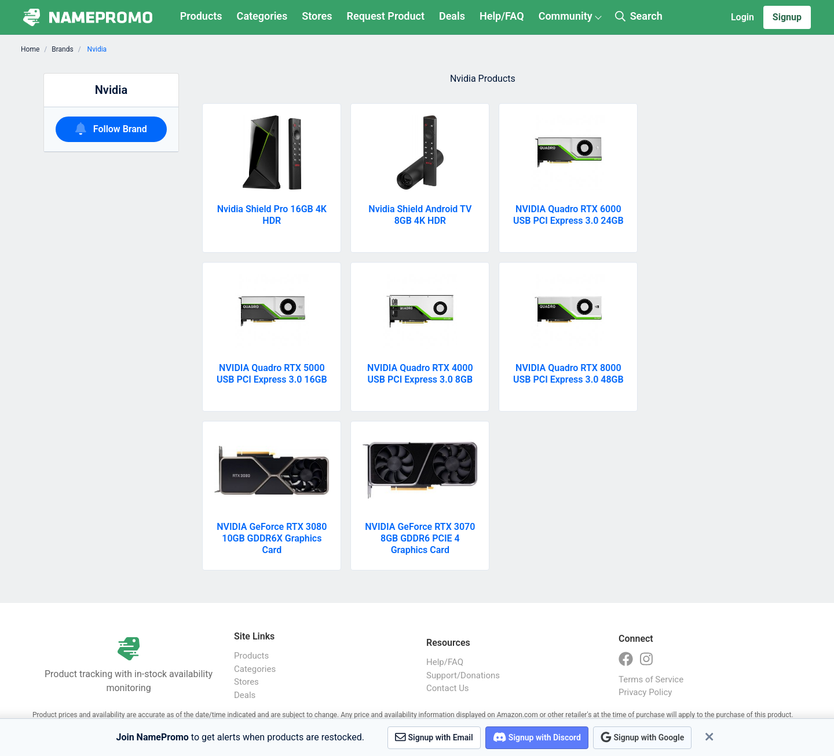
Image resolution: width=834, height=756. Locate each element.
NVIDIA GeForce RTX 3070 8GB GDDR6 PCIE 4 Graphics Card (420, 538)
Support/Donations (463, 675)
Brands (62, 49)
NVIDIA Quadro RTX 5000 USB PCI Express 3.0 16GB (272, 373)
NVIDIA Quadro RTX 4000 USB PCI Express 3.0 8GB (420, 373)
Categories (262, 16)
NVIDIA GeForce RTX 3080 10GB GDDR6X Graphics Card (272, 538)
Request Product (386, 16)
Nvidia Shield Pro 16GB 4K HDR (272, 214)
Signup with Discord (537, 737)
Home (30, 49)
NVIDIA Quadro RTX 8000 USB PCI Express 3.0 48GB (568, 373)
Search (639, 16)
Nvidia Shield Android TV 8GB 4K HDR (419, 214)
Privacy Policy (645, 692)
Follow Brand (111, 128)
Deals (452, 16)
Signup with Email (434, 737)
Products (201, 16)
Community (565, 16)
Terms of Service (651, 679)
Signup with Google (642, 737)
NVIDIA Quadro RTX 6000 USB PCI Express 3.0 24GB (568, 214)
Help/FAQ (502, 16)
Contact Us (447, 688)
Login (742, 17)
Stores (317, 16)
